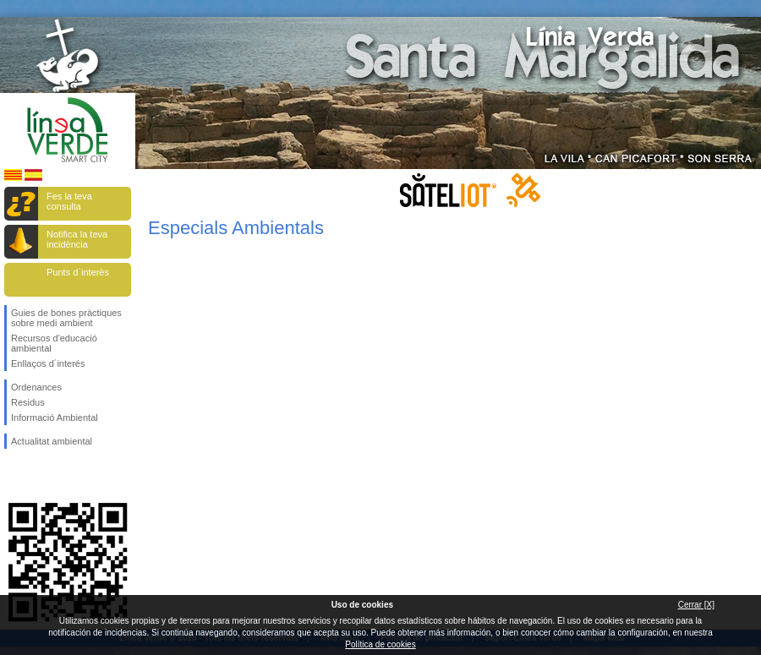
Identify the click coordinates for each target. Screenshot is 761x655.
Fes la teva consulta (69, 201)
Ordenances (36, 387)
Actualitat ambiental (51, 441)
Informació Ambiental (54, 417)
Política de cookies (380, 644)
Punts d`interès (78, 272)
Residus (28, 402)
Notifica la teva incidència (77, 239)
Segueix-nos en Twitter (42, 476)
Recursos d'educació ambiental (54, 343)
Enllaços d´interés (48, 363)
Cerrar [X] (696, 604)
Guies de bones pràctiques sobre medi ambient (66, 318)
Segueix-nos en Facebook (14, 476)
